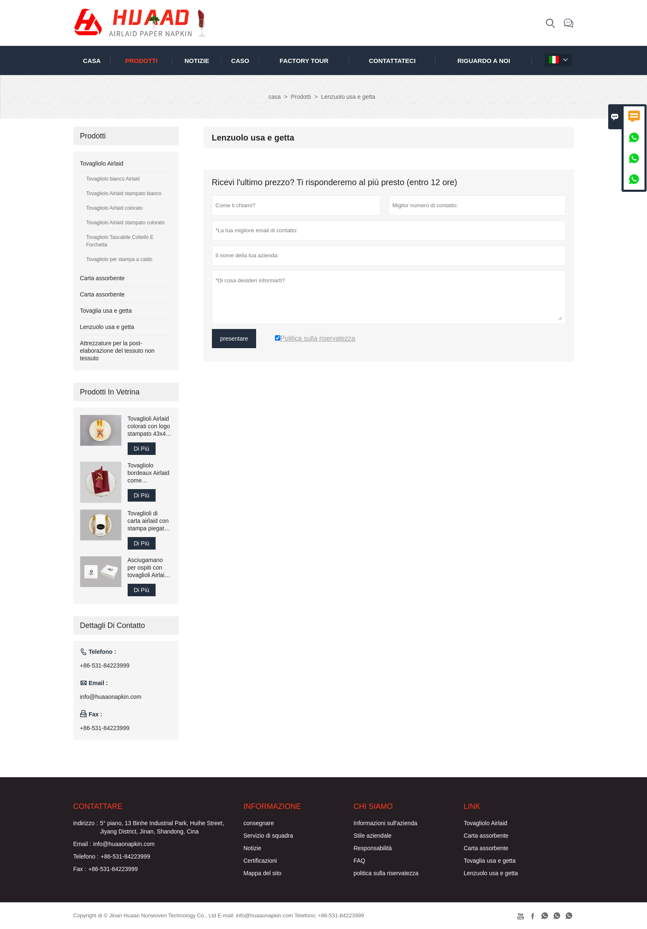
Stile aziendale (373, 835)
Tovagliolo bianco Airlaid (113, 179)
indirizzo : (85, 823)
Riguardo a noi (484, 60)
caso (240, 60)
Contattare (98, 806)
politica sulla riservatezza (386, 873)
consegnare (259, 823)
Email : (82, 844)
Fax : (79, 869)
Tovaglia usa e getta (106, 310)
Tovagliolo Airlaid (101, 163)
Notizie (253, 848)
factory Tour (303, 60)
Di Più (141, 448)
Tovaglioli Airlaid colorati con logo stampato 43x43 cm (149, 426)
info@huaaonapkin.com (110, 696)
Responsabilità (373, 848)
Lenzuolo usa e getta (107, 327)
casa (92, 60)
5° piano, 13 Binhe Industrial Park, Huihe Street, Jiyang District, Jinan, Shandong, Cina (162, 827)
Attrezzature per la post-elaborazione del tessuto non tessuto (117, 351)
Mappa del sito (263, 873)
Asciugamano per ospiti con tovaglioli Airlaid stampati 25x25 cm (148, 568)
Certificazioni (260, 860)
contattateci (392, 60)
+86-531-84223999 (105, 665)
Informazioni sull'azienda (386, 823)
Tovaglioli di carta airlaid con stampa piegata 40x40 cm (148, 521)
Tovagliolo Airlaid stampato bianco (124, 193)
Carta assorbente (102, 278)
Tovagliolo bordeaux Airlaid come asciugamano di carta (148, 473)
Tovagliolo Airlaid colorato (114, 208)
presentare (234, 338)
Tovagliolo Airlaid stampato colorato (125, 223)
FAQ (359, 860)
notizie (196, 60)
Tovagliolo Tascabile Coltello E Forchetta (120, 241)
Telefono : (86, 856)
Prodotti (141, 60)
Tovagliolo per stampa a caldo (119, 259)
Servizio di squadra (268, 835)
